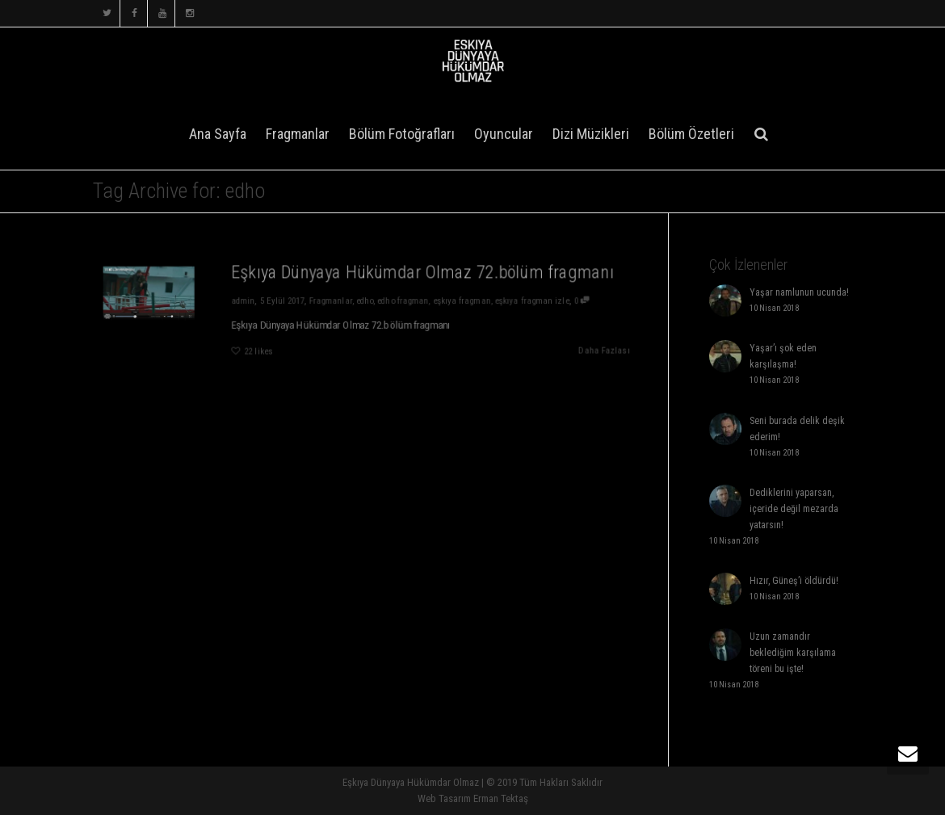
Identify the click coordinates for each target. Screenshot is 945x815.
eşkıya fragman (464, 300)
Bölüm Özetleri (691, 133)
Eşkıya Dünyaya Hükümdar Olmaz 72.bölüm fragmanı (424, 271)
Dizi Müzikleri (590, 133)
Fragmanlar (298, 133)
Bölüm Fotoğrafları (402, 133)
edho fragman (404, 300)
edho (365, 300)
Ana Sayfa (217, 133)
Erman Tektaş (500, 798)
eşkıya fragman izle (536, 300)
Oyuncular (503, 133)
